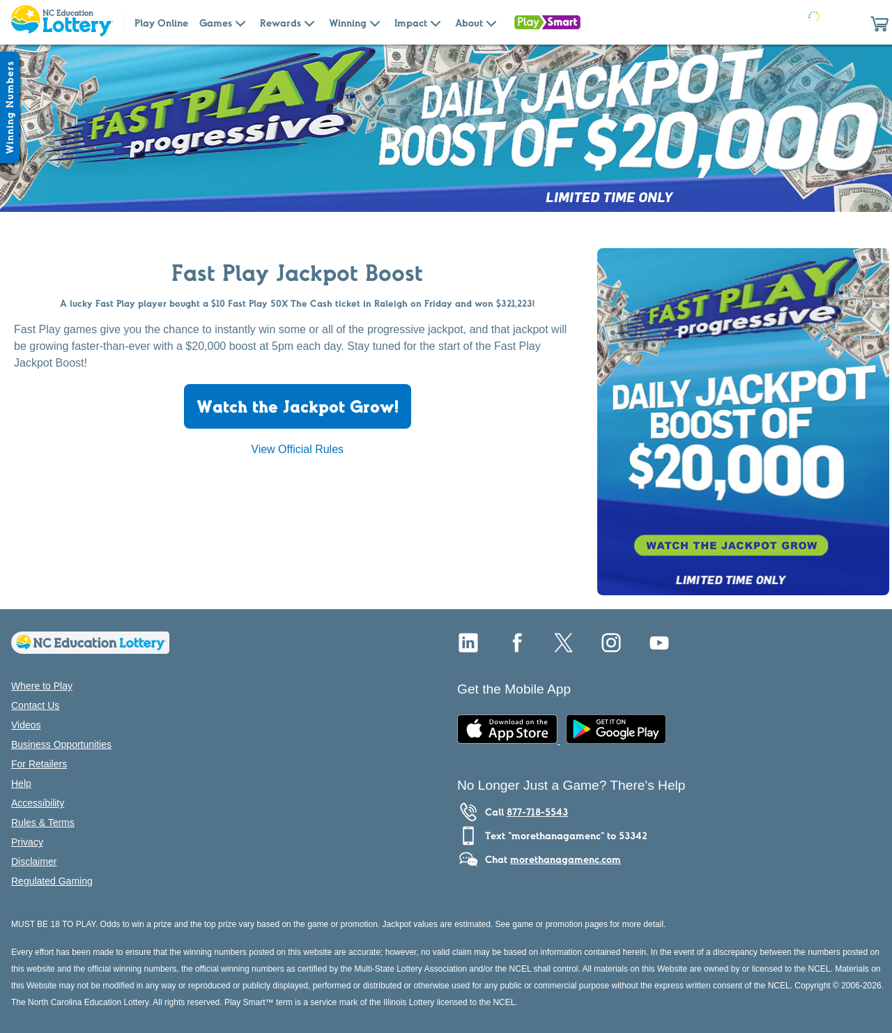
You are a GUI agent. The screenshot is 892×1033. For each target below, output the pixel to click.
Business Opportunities (61, 744)
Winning (348, 23)
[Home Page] (61, 22)
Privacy (27, 842)
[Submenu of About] (491, 22)
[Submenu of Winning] (375, 22)
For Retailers (39, 764)
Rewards (280, 23)
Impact (410, 23)
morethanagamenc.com (565, 859)
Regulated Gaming (52, 881)
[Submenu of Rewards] (309, 22)
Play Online (161, 23)
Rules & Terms (43, 822)
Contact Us (35, 705)
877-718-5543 (537, 812)
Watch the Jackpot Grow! (298, 406)
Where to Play (41, 685)
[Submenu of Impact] (435, 22)
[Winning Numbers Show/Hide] (10, 107)
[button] (879, 22)
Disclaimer (33, 861)
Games (215, 23)
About (469, 23)
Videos (26, 724)
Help (21, 783)
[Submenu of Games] (240, 22)
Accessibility (37, 803)
